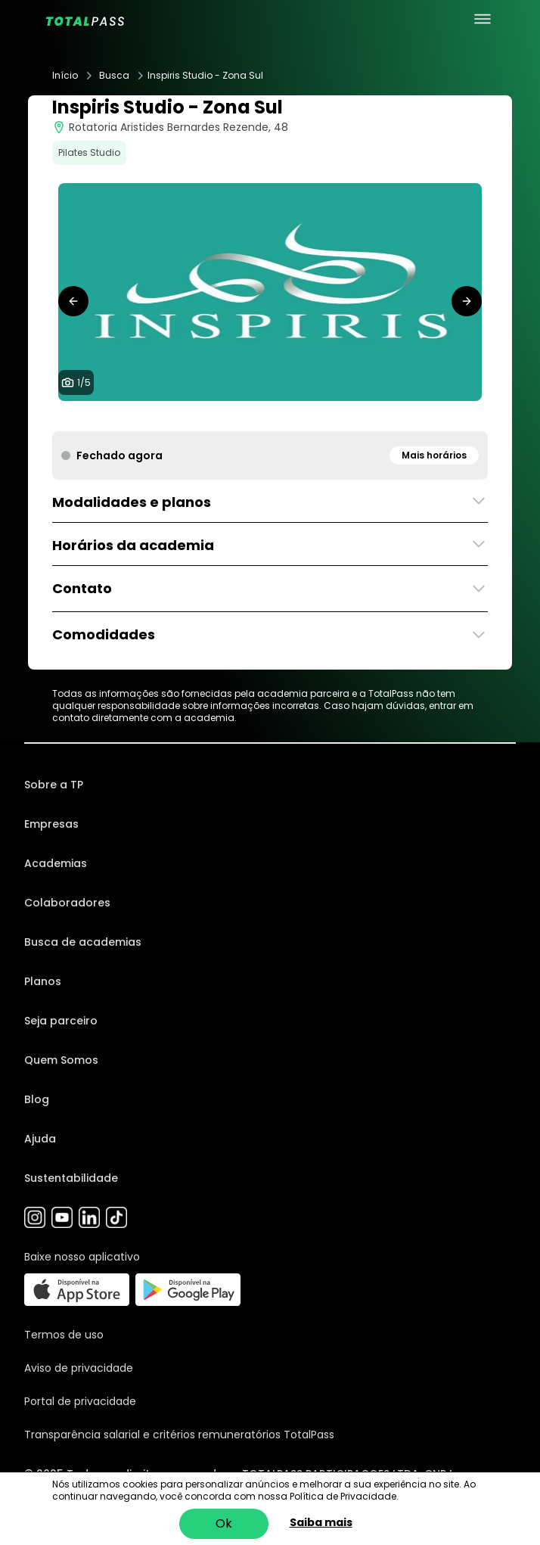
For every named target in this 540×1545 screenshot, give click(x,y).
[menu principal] (482, 19)
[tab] (246, 416)
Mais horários (434, 455)
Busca (114, 76)
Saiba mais (321, 1522)
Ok (224, 1523)
